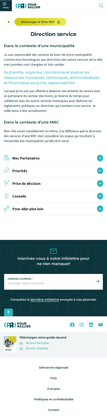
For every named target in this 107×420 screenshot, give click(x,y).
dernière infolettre (44, 299)
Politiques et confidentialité (53, 399)
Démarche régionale (53, 367)
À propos (53, 388)
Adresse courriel (20, 278)
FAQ (53, 378)
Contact (53, 410)
